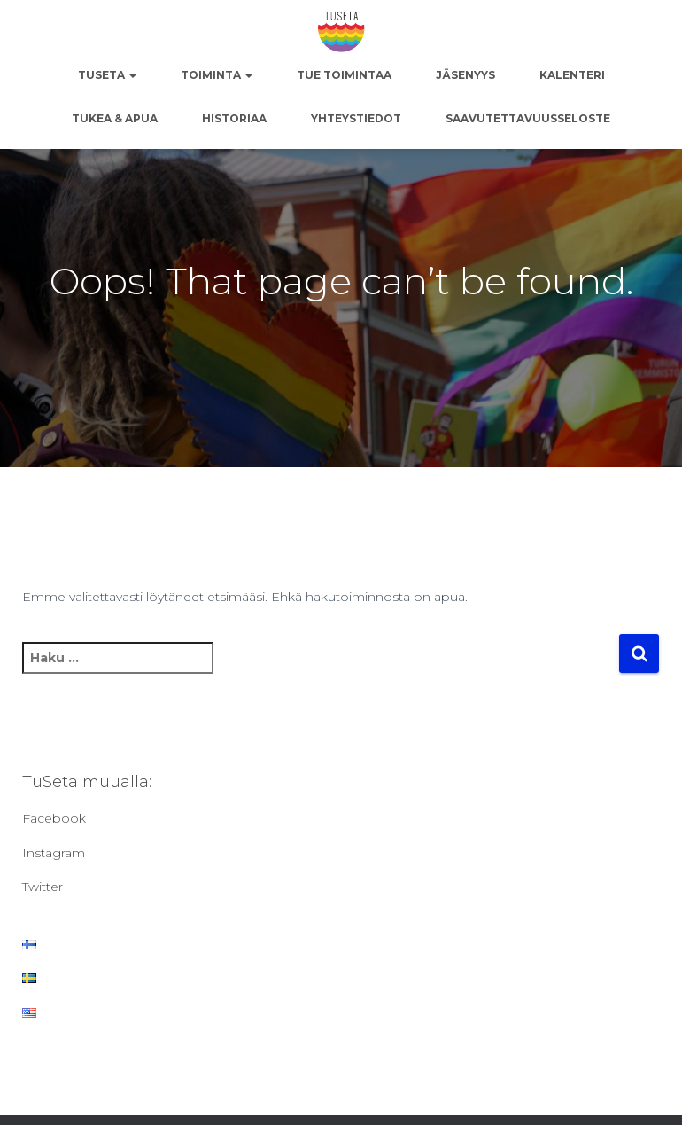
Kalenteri (572, 75)
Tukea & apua (115, 118)
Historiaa (234, 118)
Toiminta (216, 75)
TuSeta (107, 75)
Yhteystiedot (356, 118)
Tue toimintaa (344, 75)
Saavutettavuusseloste (528, 118)
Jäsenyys (465, 75)
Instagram (53, 853)
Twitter (42, 887)
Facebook (54, 818)
